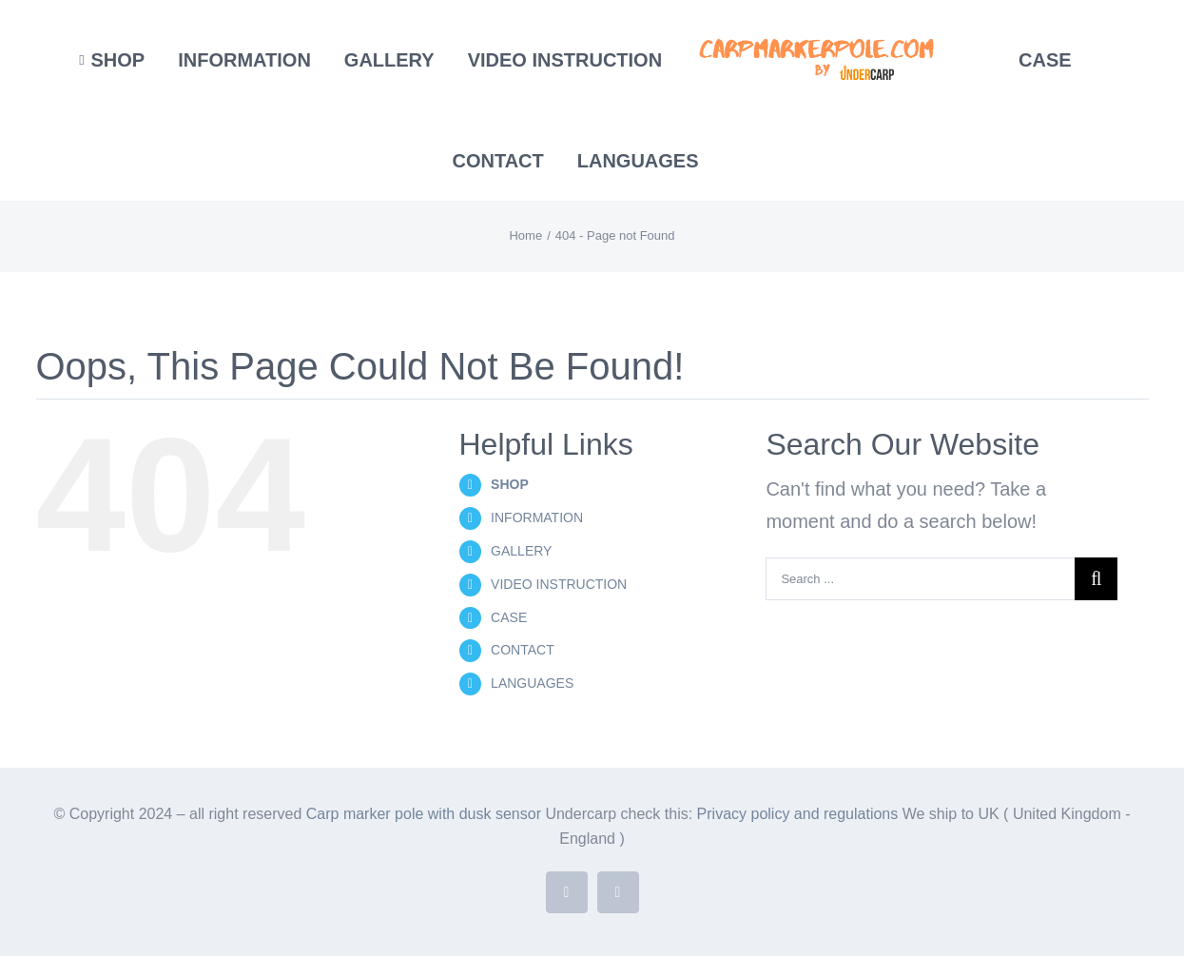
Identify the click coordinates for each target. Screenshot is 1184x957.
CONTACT (522, 649)
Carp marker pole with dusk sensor (426, 814)
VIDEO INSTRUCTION (559, 584)
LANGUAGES (532, 683)
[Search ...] (920, 578)
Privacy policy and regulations (800, 814)
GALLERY (521, 550)
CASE (509, 617)
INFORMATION (537, 517)
